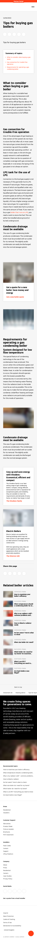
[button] (31, 933)
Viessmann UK (7, 693)
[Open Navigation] (33, 7)
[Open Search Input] (29, 7)
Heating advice (20, 693)
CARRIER (21, 937)
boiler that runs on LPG (19, 212)
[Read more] (18, 594)
